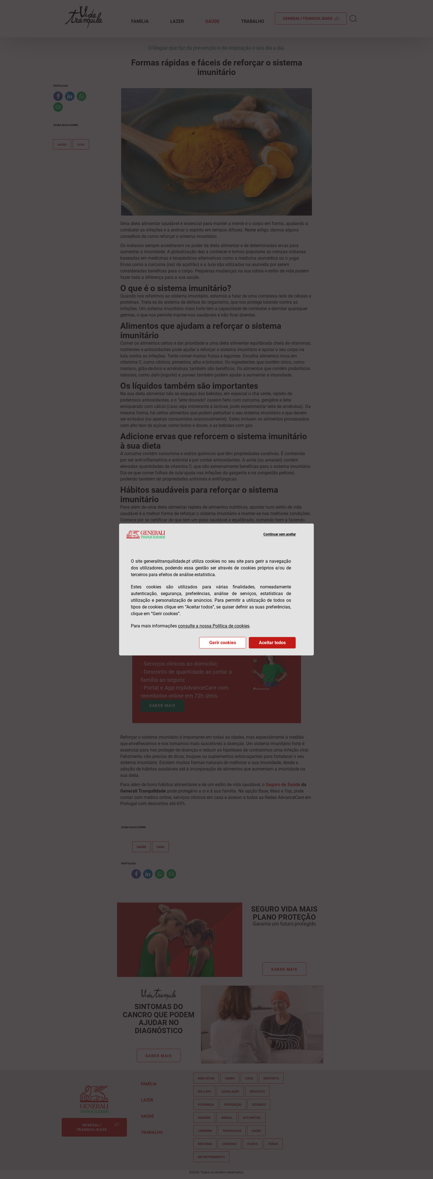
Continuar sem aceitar (279, 535)
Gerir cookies (222, 643)
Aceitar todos (272, 643)
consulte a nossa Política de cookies (213, 626)
